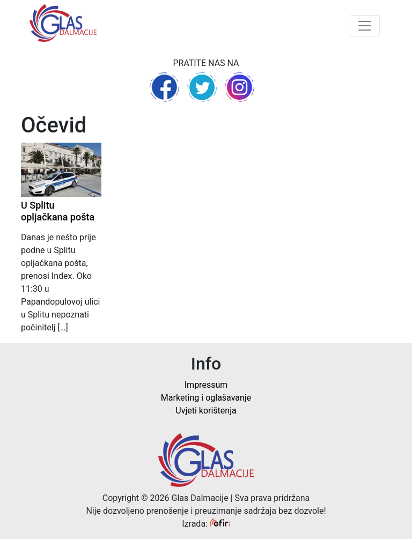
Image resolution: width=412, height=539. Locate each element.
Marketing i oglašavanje (206, 398)
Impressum (206, 385)
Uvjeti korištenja (205, 410)
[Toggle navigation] (365, 25)
